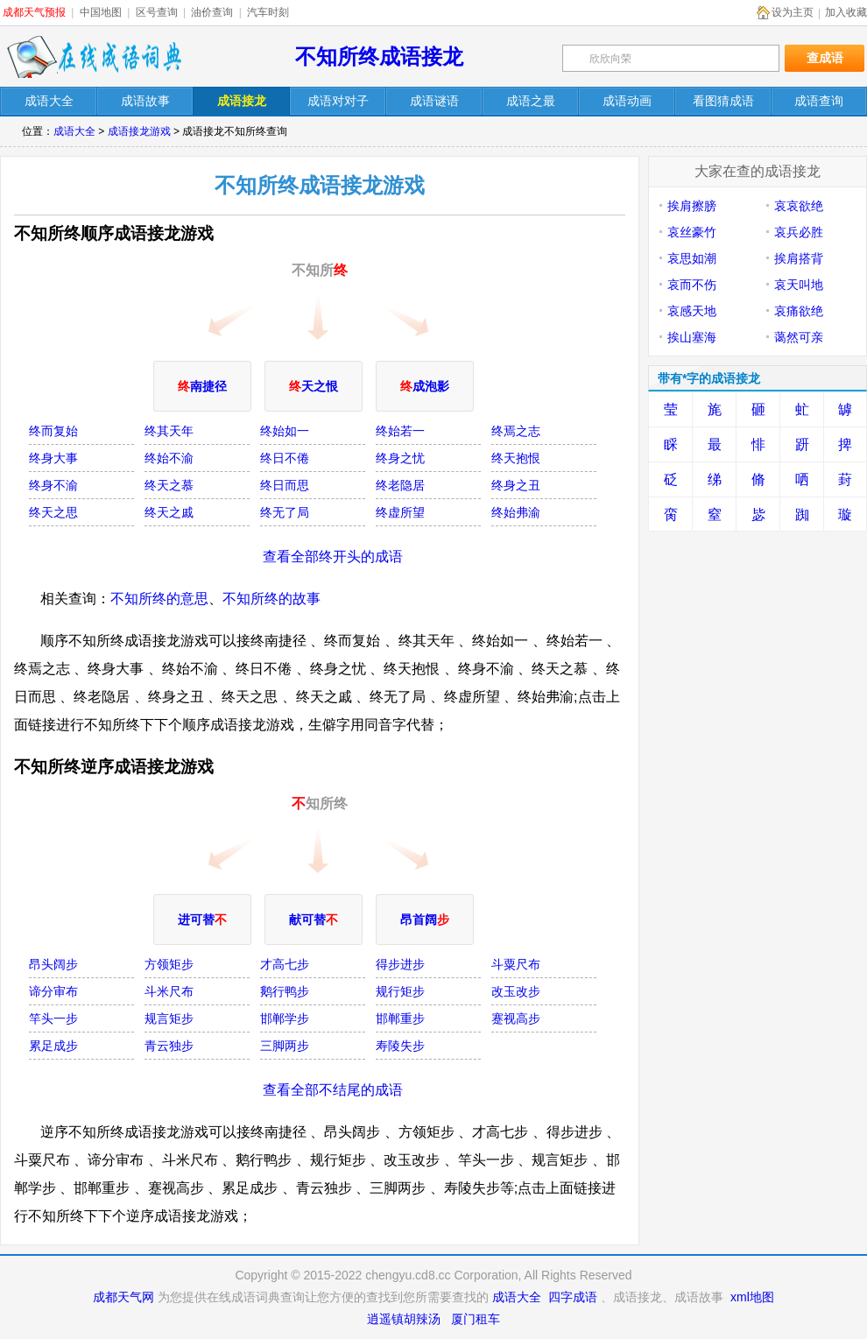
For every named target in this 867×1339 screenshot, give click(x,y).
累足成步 (53, 1046)
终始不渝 (169, 458)
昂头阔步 (53, 964)
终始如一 (284, 431)
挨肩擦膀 (691, 206)
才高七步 (284, 964)
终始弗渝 (515, 512)
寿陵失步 (400, 1046)
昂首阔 (424, 920)
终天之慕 (169, 485)
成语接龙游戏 (139, 131)
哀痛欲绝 (798, 311)
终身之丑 (515, 485)
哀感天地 (691, 311)
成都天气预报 (34, 12)
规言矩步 (169, 1018)
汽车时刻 (268, 12)
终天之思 (53, 512)
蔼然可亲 (798, 337)
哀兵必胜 (798, 232)
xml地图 (752, 1297)
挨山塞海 (691, 337)
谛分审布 (53, 991)
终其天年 (169, 431)
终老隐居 (400, 485)
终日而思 (284, 485)
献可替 (313, 920)
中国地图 (101, 12)
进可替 (202, 920)
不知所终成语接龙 (379, 56)
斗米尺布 (169, 991)
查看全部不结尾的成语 (333, 1089)
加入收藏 (846, 12)
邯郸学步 (284, 1018)
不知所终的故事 (271, 598)
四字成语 (572, 1297)
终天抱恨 (515, 458)
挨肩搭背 (798, 258)
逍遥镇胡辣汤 (404, 1319)
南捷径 (202, 386)
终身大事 (53, 458)
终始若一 (400, 431)
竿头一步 (53, 1018)
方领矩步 (169, 964)
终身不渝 (53, 485)
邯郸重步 (400, 1018)
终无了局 (284, 512)
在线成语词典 (93, 57)
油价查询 (212, 12)
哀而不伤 (691, 285)
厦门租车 (475, 1319)
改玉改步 (515, 991)
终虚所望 (400, 512)
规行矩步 (400, 991)
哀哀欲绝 (798, 206)
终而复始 (53, 431)
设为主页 (793, 12)
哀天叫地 (798, 285)
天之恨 (313, 386)
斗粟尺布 (515, 964)
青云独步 (169, 1046)
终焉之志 (515, 431)
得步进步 (400, 964)
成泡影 (424, 386)
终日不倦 (284, 458)
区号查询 (157, 12)
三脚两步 (284, 1046)
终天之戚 (169, 512)
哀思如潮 (691, 258)
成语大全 (74, 131)
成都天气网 (123, 1297)
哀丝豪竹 (691, 232)
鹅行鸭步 (284, 991)
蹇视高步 (515, 1018)
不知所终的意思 (159, 598)
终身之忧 (400, 458)
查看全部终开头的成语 (333, 556)
